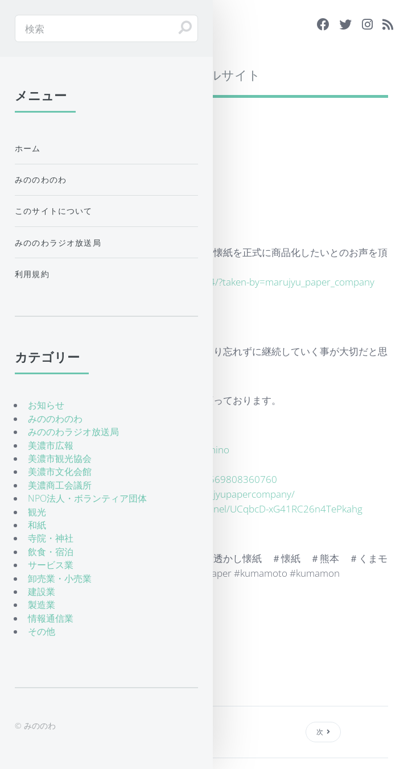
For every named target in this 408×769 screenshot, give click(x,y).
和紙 (37, 525)
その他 (41, 631)
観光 (37, 512)
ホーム (28, 148)
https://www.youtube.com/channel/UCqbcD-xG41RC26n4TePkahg (219, 508)
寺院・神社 (50, 538)
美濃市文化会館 (60, 471)
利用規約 (32, 273)
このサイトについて (54, 210)
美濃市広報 (50, 445)
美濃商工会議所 (60, 485)
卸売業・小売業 (60, 578)
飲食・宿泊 (50, 551)
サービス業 (50, 565)
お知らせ (46, 405)
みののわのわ (41, 179)
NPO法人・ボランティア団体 (87, 498)
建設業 (41, 591)
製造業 (41, 604)
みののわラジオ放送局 (58, 242)
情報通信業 (50, 618)
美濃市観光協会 (60, 458)
